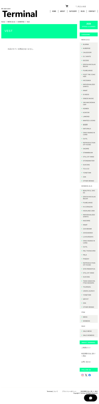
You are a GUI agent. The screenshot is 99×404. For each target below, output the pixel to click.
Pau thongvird (89, 251)
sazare (86, 148)
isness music (88, 98)
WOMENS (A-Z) (86, 186)
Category (73, 11)
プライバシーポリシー (69, 391)
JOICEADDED (88, 232)
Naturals (87, 128)
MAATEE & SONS (89, 120)
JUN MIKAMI (87, 228)
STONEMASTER (88, 160)
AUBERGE (21, 21)
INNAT (85, 90)
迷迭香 (85, 124)
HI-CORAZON (88, 206)
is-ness (86, 94)
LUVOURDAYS (88, 236)
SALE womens (88, 335)
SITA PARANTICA (89, 269)
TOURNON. (87, 287)
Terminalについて (52, 391)
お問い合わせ (86, 361)
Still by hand (88, 156)
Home (54, 11)
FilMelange (88, 70)
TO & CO (86, 168)
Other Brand (88, 181)
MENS (85, 317)
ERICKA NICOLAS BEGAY (89, 65)
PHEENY (86, 259)
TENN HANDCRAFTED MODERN (89, 282)
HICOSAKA (87, 80)
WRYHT (86, 299)
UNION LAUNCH (88, 291)
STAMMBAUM (88, 152)
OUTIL (85, 138)
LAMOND (86, 116)
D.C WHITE (87, 56)
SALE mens (87, 331)
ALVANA (86, 44)
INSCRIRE (86, 220)
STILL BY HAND (88, 273)
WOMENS (86, 321)
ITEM (83, 312)
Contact (92, 11)
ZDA (84, 177)
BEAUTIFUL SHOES (89, 191)
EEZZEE (86, 60)
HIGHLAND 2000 (89, 210)
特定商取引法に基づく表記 (88, 354)
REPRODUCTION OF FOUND (89, 143)
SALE (83, 326)
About (62, 11)
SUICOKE (86, 164)
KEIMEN (86, 108)
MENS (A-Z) (11, 21)
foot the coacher (89, 75)
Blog (83, 11)
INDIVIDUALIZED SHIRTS (89, 85)
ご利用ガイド (86, 347)
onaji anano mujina (89, 133)
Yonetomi (87, 173)
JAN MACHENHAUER (89, 103)
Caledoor (87, 52)
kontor (86, 112)
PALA (85, 254)
